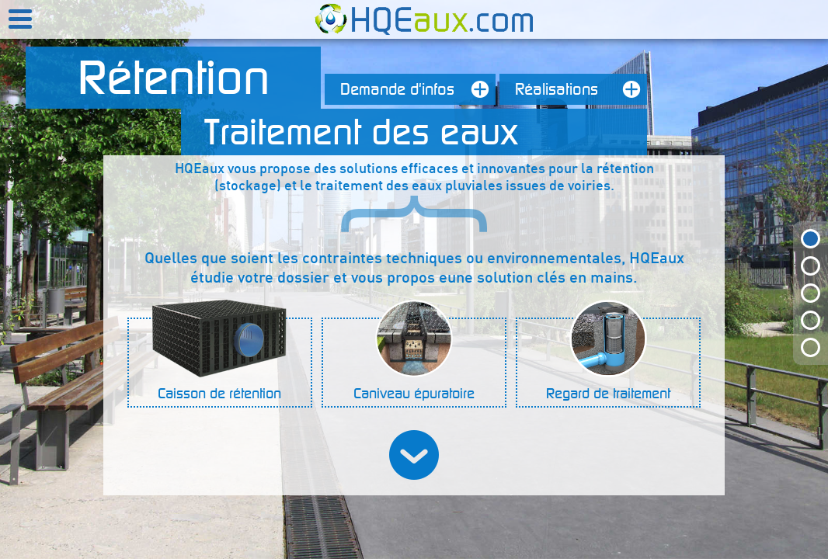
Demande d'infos (418, 89)
